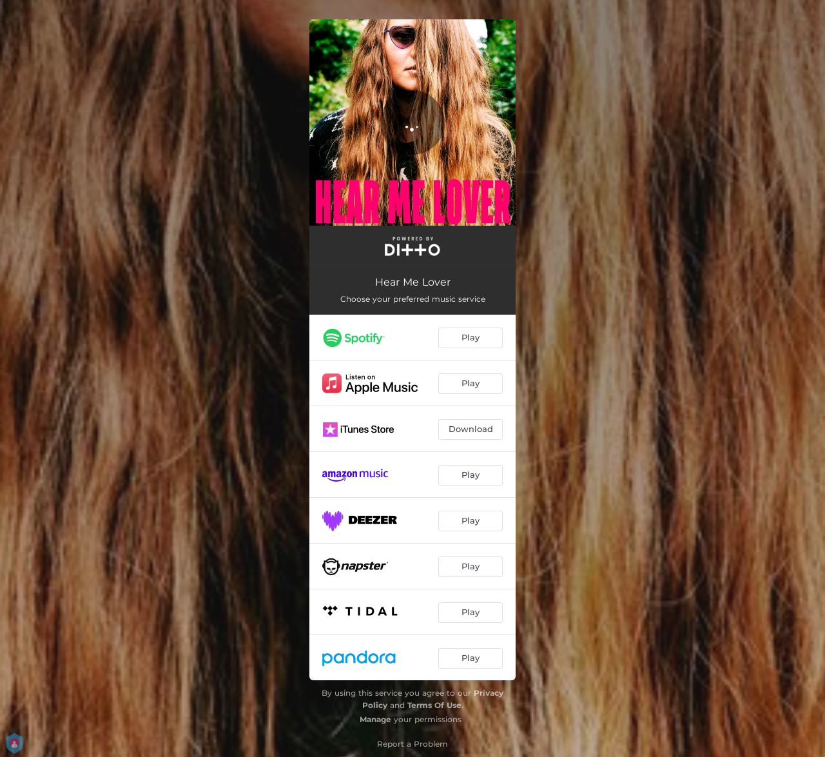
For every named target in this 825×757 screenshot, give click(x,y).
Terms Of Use (434, 705)
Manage (375, 719)
